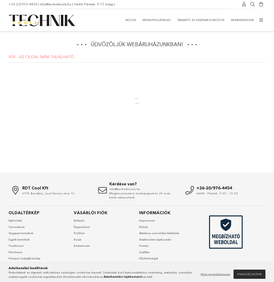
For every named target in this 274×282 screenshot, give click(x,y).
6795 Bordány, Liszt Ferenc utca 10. (48, 193)
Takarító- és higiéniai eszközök (201, 20)
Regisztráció (82, 227)
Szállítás (144, 252)
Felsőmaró (15, 252)
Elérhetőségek (148, 258)
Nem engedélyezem (215, 274)
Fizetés (144, 245)
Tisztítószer (16, 245)
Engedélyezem (249, 274)
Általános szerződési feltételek (159, 233)
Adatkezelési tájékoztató (155, 239)
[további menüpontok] (261, 20)
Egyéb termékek (19, 239)
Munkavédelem (242, 20)
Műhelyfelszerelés (157, 20)
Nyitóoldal (15, 220)
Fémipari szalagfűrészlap (24, 258)
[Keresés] (252, 4)
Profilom (79, 233)
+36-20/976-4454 (23, 4)
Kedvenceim (82, 245)
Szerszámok (17, 227)
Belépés (79, 220)
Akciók (130, 20)
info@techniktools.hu (55, 4)
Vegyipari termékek (21, 233)
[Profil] (244, 4)
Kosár (78, 239)
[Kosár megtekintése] (261, 4)
